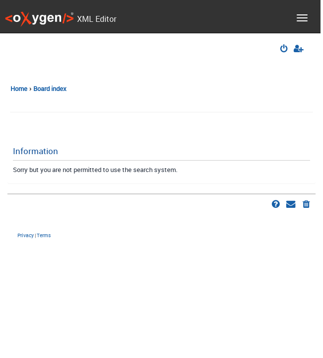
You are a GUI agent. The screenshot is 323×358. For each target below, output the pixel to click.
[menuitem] (284, 49)
